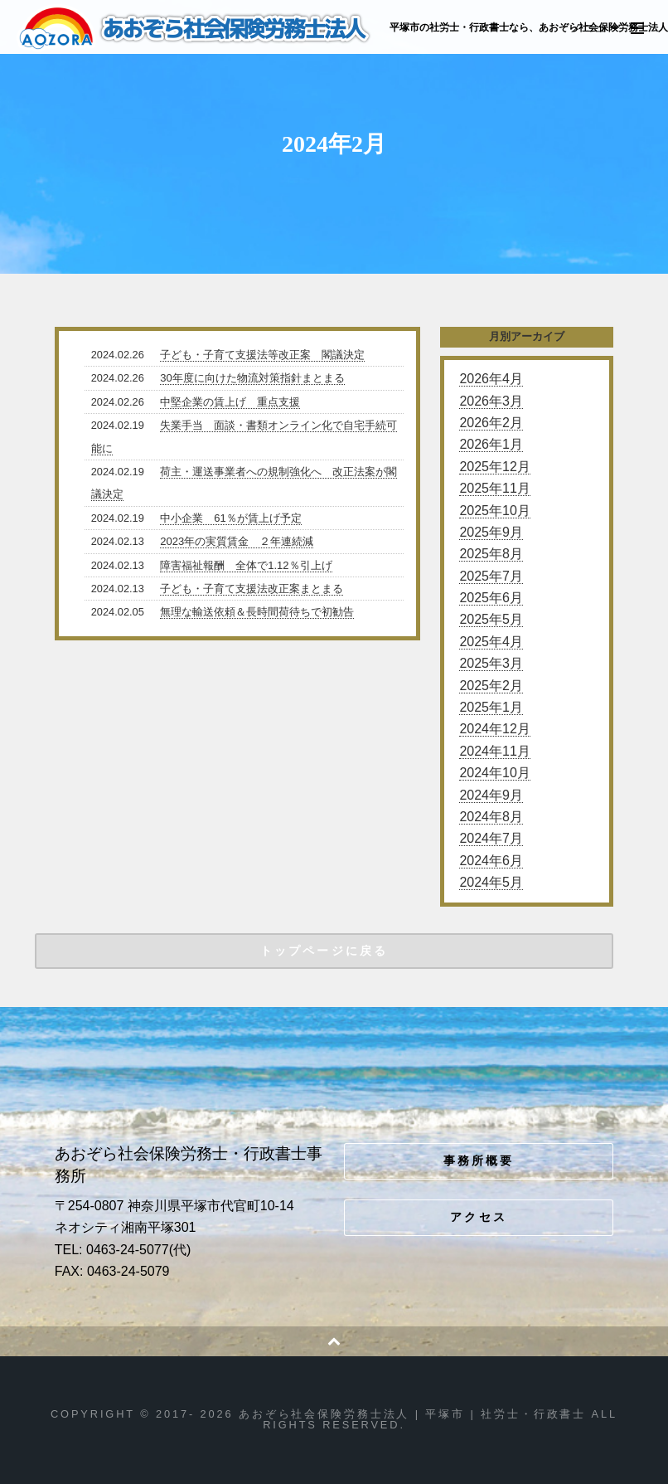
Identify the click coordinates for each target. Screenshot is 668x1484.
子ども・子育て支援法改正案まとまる (251, 588)
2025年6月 (491, 598)
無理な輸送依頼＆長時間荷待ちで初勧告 (257, 612)
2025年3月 (491, 663)
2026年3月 (491, 401)
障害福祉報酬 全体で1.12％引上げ (246, 565)
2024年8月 (491, 817)
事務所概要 (479, 1160)
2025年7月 (491, 576)
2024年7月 (491, 838)
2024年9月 (491, 795)
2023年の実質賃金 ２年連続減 (236, 541)
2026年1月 (491, 444)
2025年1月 (491, 707)
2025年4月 (491, 642)
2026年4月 (491, 379)
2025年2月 (491, 686)
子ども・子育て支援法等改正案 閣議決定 (262, 354)
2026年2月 (491, 423)
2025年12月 (494, 467)
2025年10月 (494, 511)
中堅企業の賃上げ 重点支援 (230, 402)
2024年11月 (494, 751)
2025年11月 (494, 488)
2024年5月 (491, 882)
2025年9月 (491, 532)
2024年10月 (494, 773)
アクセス (478, 1217)
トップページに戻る (324, 950)
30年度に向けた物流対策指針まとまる (252, 378)
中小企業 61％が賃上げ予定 (230, 518)
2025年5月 (491, 619)
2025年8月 (491, 554)
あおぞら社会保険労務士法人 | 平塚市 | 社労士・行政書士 (196, 28)
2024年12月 (494, 729)
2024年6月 (491, 861)
